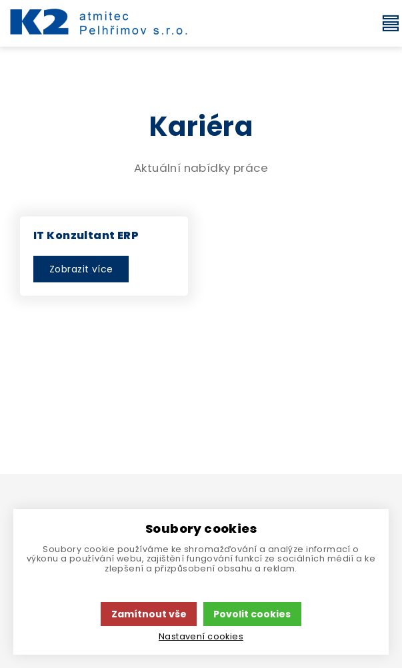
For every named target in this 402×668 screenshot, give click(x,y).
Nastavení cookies (201, 636)
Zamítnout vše (149, 614)
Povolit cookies (252, 614)
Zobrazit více (81, 269)
